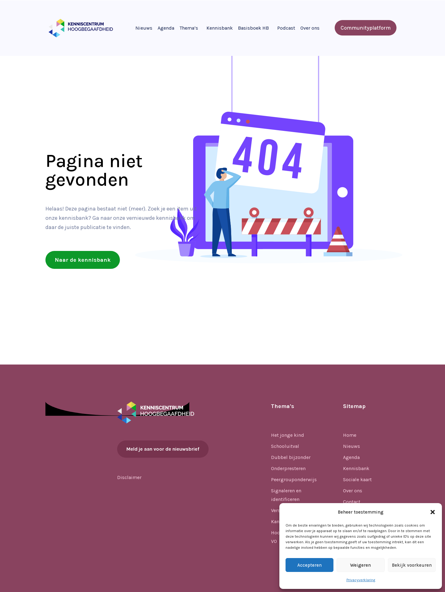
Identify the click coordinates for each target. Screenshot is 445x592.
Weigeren (360, 565)
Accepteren (309, 565)
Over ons (310, 28)
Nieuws (143, 28)
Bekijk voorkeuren (412, 565)
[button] (433, 512)
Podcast (286, 28)
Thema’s (189, 28)
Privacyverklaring (360, 580)
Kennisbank (219, 28)
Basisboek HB (253, 28)
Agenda (166, 28)
